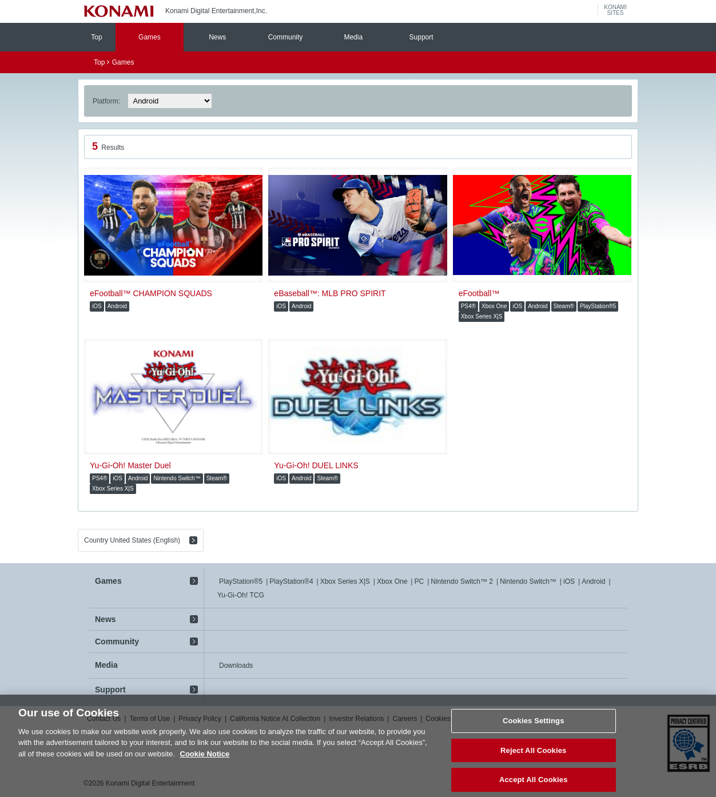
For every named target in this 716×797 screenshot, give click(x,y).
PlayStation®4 (291, 581)
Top (96, 37)
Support (421, 37)
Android (593, 581)
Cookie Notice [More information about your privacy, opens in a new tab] (205, 759)
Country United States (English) (132, 540)
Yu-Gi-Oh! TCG (240, 595)
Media (353, 37)
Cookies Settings (533, 726)
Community (285, 37)
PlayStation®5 (240, 581)
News (217, 37)
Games (149, 37)
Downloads (236, 665)
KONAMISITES (615, 10)
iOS (569, 581)
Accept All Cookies (533, 784)
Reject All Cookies (533, 755)
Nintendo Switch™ (528, 581)
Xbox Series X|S (345, 581)
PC (419, 581)
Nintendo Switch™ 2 (462, 581)
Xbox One (392, 581)
